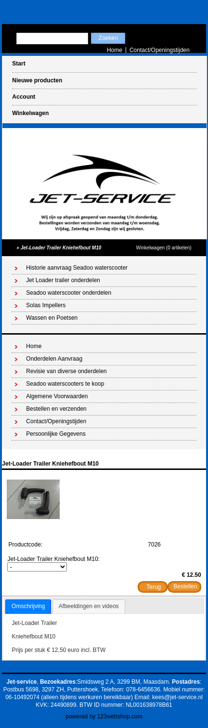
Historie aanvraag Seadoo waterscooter (77, 267)
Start (18, 63)
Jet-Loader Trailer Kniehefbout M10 (61, 247)
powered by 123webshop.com (103, 716)
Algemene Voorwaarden (57, 396)
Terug (153, 587)
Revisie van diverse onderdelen (66, 371)
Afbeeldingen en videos (89, 606)
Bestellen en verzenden (56, 408)
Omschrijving (28, 606)
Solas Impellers (45, 305)
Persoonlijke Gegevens (55, 433)
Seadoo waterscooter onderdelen (68, 292)
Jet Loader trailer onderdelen (63, 280)
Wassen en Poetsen (52, 317)
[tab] (28, 606)
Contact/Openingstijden (160, 50)
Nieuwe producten (37, 80)
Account (23, 96)
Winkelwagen (30, 113)
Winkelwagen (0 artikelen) (164, 247)
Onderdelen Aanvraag (54, 358)
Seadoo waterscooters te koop (65, 383)
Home (114, 50)
